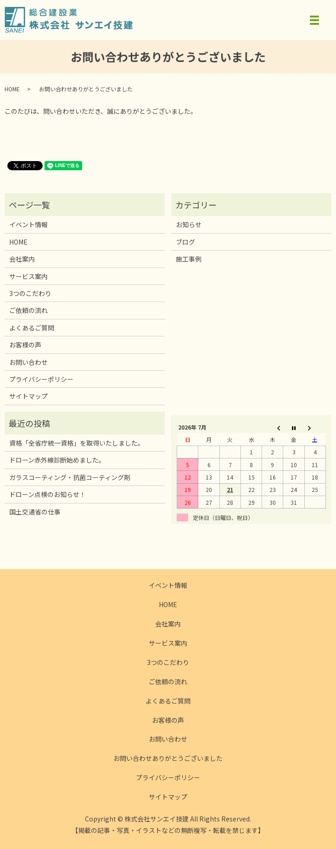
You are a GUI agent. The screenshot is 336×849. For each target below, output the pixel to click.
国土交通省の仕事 (35, 511)
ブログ (185, 241)
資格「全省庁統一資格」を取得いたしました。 (76, 442)
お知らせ (189, 224)
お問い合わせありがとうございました (168, 758)
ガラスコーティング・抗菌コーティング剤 (69, 477)
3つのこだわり (30, 293)
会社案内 (22, 258)
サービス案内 (28, 276)
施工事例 (189, 258)
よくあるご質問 (31, 327)
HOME (12, 89)
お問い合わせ (28, 362)
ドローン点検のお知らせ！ (47, 494)
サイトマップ (28, 396)
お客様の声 (25, 344)
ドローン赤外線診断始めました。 (57, 459)
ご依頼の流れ (28, 310)
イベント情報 (28, 224)
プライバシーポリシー (41, 379)
